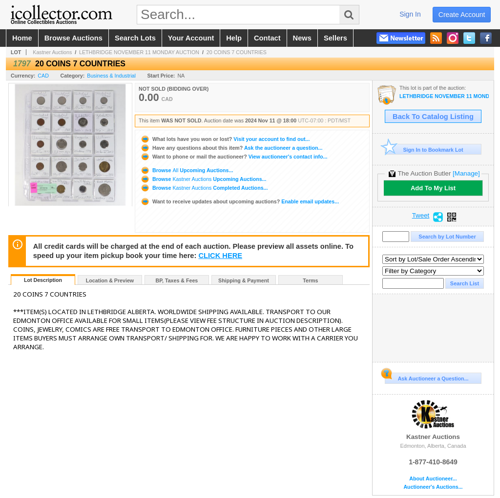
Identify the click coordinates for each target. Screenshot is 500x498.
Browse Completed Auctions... (204, 188)
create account (461, 15)
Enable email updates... (239, 201)
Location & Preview (110, 280)
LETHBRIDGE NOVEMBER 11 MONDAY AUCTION (139, 52)
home (22, 38)
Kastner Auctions (52, 52)
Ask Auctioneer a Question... (426, 377)
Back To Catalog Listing (433, 116)
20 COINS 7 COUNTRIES (237, 52)
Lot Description (43, 280)
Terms (310, 280)
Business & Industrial (111, 76)
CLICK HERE (220, 255)
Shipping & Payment (243, 280)
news (302, 38)
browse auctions (73, 38)
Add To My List (433, 188)
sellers (335, 38)
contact (267, 38)
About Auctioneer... (433, 478)
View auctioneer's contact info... (233, 156)
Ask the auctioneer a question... (231, 148)
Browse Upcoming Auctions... (186, 170)
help (234, 38)
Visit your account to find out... (225, 139)
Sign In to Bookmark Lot (424, 149)
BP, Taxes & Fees (177, 280)
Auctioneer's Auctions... (432, 487)
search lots (135, 38)
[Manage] (466, 173)
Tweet (421, 215)
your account (191, 38)
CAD (43, 76)
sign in (410, 14)
